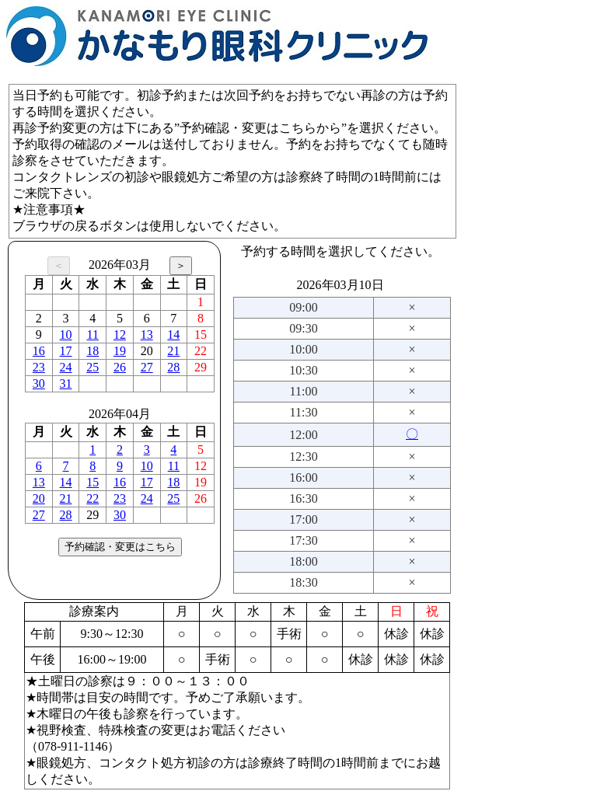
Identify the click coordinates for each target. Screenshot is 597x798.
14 (173, 334)
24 (66, 367)
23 (39, 367)
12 (119, 334)
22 (92, 498)
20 (39, 498)
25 (92, 367)
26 (119, 367)
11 (93, 334)
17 (66, 350)
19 (119, 350)
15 (92, 482)
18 (92, 350)
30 (39, 383)
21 (173, 350)
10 (66, 334)
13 (147, 334)
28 (173, 367)
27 (147, 367)
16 (39, 350)
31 (66, 383)
